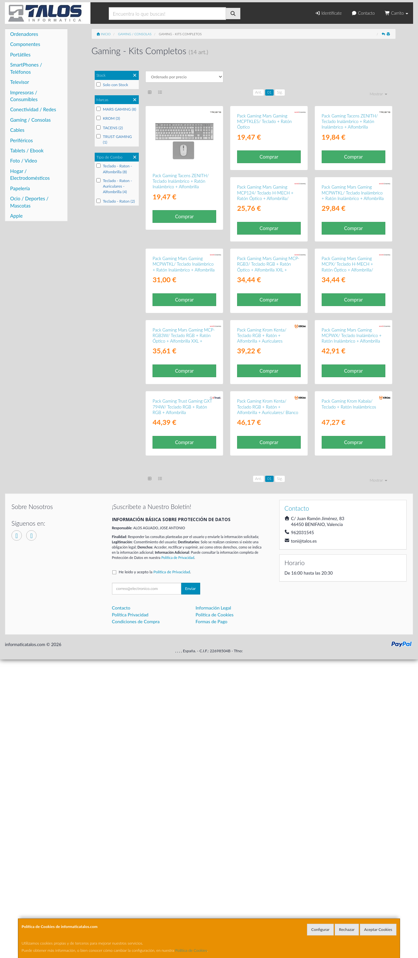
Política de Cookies (191, 950)
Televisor (19, 82)
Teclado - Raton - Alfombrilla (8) (114, 168)
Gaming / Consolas (30, 120)
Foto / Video (23, 160)
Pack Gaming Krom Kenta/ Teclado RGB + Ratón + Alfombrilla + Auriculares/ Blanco (183, 705)
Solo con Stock (112, 84)
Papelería (20, 188)
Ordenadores (24, 34)
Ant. (258, 92)
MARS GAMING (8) (116, 109)
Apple (16, 216)
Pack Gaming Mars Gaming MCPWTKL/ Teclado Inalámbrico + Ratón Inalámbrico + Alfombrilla (268, 312)
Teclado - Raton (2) (115, 201)
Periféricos (21, 140)
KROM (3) (108, 118)
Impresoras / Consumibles (24, 95)
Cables (17, 130)
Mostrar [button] (378, 93)
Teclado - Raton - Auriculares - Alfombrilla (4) (114, 186)
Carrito (396, 13)
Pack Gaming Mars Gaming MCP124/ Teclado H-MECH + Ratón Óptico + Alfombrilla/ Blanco (181, 315)
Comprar (184, 216)
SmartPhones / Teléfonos (26, 68)
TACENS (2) (109, 127)
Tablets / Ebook (26, 150)
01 (269, 92)
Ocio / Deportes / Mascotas (29, 201)
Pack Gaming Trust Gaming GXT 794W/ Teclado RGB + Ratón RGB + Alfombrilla (351, 574)
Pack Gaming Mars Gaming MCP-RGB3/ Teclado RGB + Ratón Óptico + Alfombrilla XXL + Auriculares (184, 446)
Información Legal (213, 906)
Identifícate (328, 13)
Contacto (363, 13)
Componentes (25, 44)
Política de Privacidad (177, 856)
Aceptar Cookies (378, 929)
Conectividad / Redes (33, 109)
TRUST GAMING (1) (114, 139)
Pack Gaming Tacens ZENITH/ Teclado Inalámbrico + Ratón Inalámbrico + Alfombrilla (181, 181)
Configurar (320, 929)
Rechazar (347, 929)
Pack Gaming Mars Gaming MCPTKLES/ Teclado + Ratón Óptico (264, 181)
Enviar (190, 887)
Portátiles (20, 54)
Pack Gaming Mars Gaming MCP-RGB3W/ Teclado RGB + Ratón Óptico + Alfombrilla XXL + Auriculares (353, 446)
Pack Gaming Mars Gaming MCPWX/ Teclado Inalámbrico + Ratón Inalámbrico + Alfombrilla (267, 574)
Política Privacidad (130, 913)
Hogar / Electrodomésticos (30, 174)
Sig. (280, 92)
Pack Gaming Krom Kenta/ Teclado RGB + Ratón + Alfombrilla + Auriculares (177, 574)
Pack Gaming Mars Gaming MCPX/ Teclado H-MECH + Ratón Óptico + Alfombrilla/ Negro (263, 446)
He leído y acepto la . (155, 870)
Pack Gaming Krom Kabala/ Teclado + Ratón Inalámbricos (264, 702)
